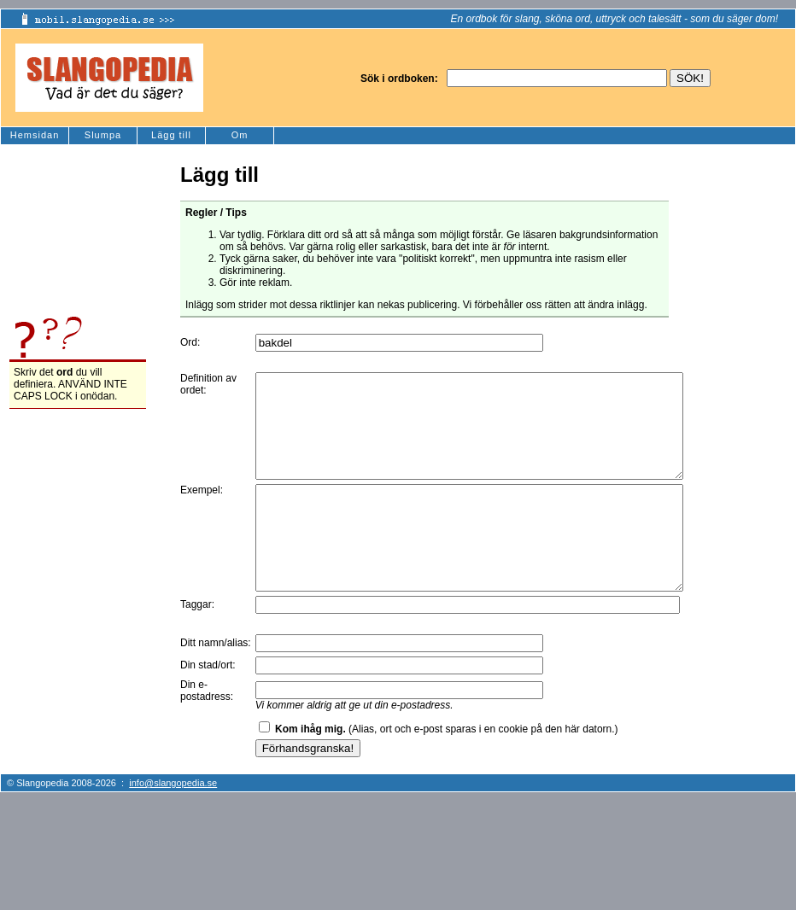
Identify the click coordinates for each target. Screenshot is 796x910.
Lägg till (171, 135)
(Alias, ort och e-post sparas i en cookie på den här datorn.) (446, 770)
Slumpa (103, 135)
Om (240, 135)
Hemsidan (35, 135)
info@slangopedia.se (173, 824)
